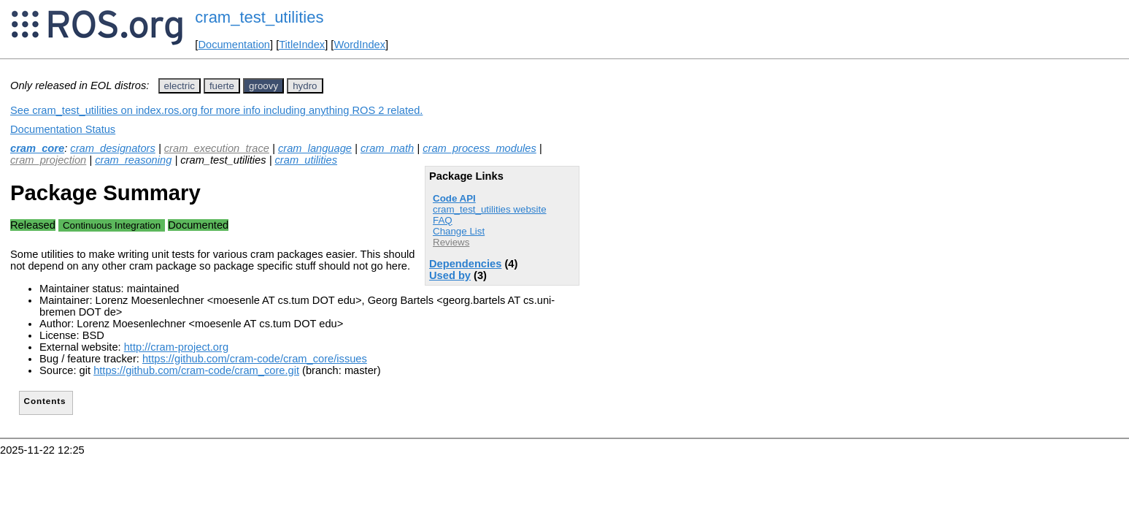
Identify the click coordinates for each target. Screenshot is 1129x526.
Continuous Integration (112, 225)
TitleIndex (302, 44)
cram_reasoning (133, 160)
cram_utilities (306, 160)
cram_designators (112, 148)
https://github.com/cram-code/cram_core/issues (254, 359)
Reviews (451, 242)
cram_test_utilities (259, 17)
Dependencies (465, 264)
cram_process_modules (479, 148)
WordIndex (359, 44)
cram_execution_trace (216, 148)
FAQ (442, 220)
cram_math (387, 148)
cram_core (37, 148)
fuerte (221, 85)
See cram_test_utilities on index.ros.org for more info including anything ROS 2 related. (216, 110)
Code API (454, 198)
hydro (305, 85)
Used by (450, 275)
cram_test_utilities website (490, 209)
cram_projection (48, 160)
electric (179, 85)
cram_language (315, 148)
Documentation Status (62, 129)
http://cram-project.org (176, 347)
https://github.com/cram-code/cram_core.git (196, 370)
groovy (263, 85)
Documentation (234, 44)
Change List (459, 231)
